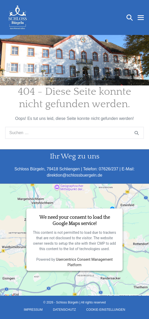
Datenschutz (64, 309)
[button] (129, 17)
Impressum (33, 309)
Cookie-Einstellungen (105, 309)
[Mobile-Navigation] (141, 18)
